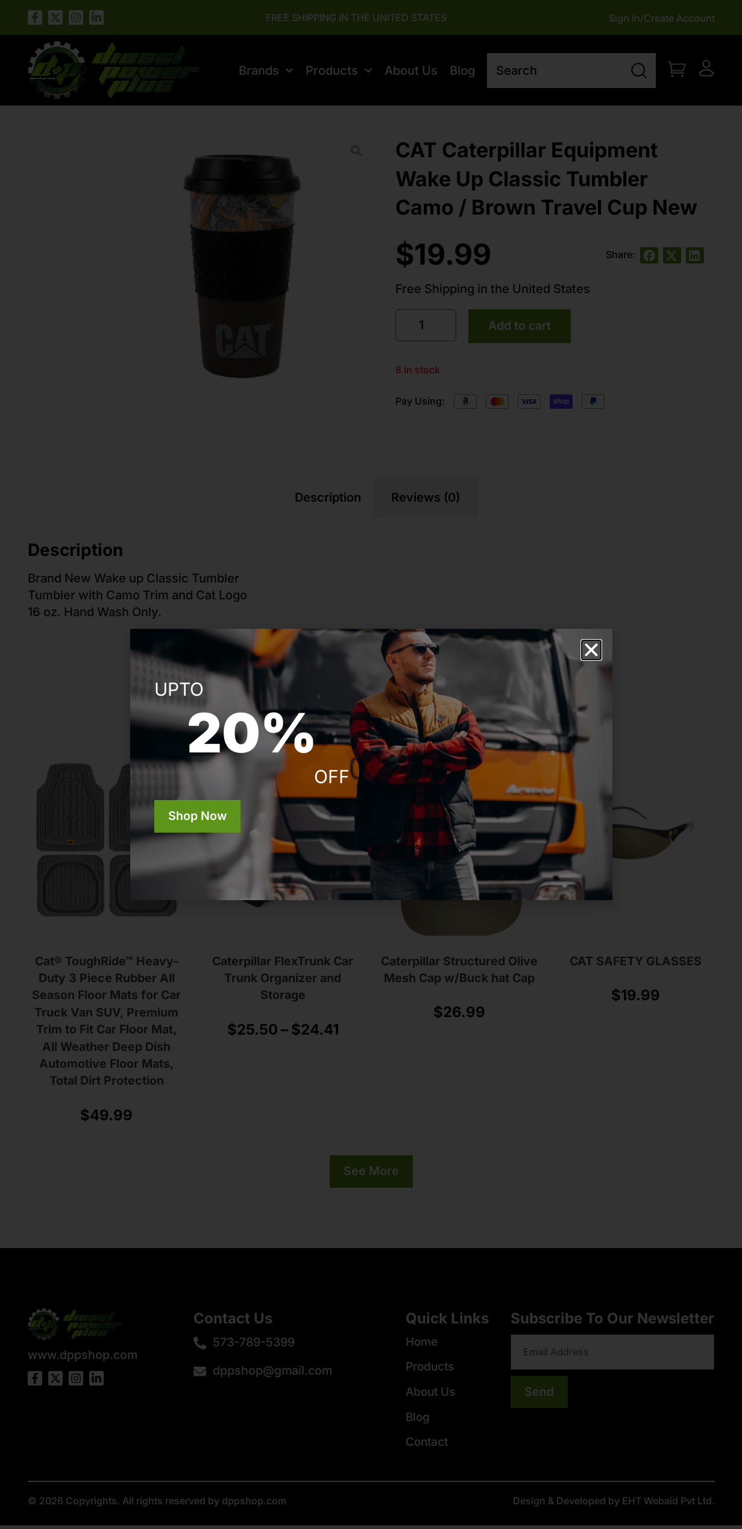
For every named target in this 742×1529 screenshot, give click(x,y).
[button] (591, 650)
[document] (371, 764)
